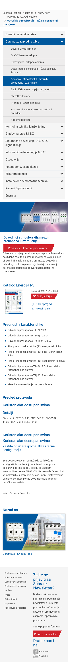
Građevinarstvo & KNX (19, 133)
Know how (44, 12)
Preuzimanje (43, 308)
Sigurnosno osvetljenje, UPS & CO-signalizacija (27, 143)
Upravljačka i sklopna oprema (27, 62)
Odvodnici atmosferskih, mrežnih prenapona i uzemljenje (29, 81)
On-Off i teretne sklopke (24, 55)
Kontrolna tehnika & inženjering (25, 126)
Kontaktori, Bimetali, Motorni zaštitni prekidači (31, 111)
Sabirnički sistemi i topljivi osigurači (30, 89)
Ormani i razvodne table (20, 34)
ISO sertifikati (11, 599)
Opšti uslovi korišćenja (15, 582)
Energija (10, 195)
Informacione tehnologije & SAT (25, 152)
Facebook (44, 651)
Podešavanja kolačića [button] (15, 608)
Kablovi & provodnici (18, 188)
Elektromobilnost (16, 174)
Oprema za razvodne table (22, 16)
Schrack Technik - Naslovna (18, 12)
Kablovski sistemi (20, 119)
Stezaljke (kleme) (20, 96)
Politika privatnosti (14, 577)
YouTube (43, 656)
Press (7, 595)
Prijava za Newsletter (45, 634)
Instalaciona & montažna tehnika (26, 181)
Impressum (10, 603)
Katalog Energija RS (18, 285)
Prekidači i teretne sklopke (25, 102)
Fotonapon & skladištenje (21, 166)
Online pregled (44, 304)
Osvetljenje (12, 159)
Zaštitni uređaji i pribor (23, 48)
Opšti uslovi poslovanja (16, 573)
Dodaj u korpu (44, 296)
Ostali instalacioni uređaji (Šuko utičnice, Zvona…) (33, 70)
